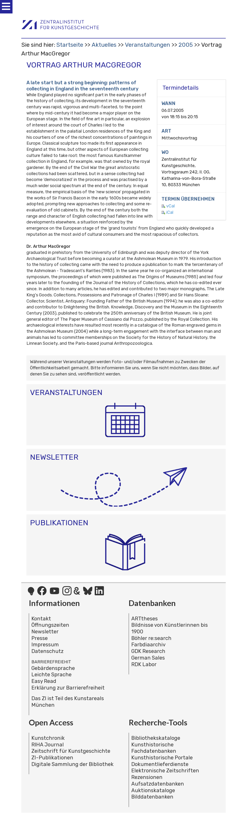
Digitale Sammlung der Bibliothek (72, 764)
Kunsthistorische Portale (162, 757)
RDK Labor (144, 664)
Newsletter (45, 631)
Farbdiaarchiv (148, 644)
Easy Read (43, 681)
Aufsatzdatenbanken (157, 784)
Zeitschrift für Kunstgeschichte (70, 751)
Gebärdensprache (53, 668)
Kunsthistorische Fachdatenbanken (153, 747)
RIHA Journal (47, 744)
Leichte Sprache (51, 674)
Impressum (45, 644)
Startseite (69, 44)
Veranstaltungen (147, 44)
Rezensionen (146, 777)
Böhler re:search (151, 638)
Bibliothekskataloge (155, 738)
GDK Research (148, 651)
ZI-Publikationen (52, 757)
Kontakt (41, 618)
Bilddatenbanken (152, 797)
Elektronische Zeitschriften (165, 770)
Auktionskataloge (153, 790)
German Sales (148, 658)
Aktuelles (104, 44)
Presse (39, 638)
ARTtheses (144, 618)
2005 (186, 44)
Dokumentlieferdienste (159, 764)
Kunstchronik (48, 738)
